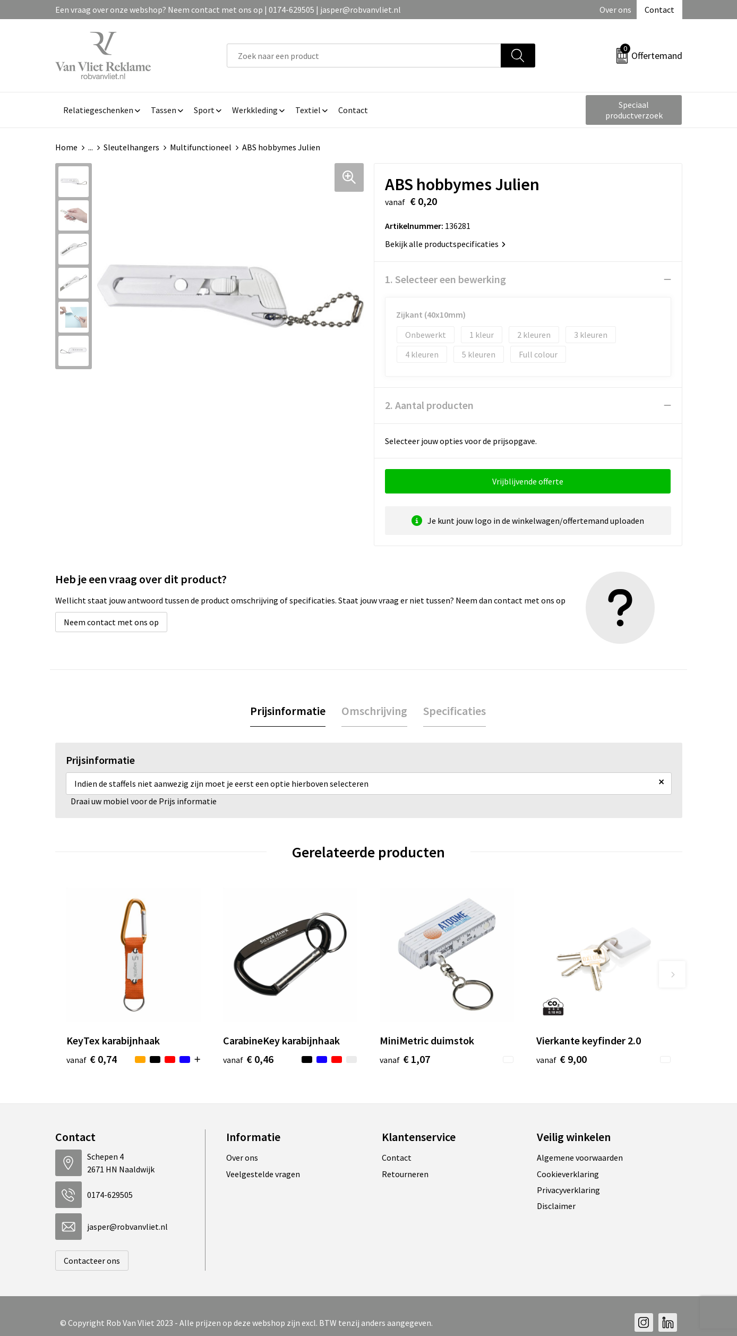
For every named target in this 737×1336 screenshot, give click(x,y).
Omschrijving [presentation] (374, 710)
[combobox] (364, 55)
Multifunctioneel (201, 147)
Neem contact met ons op (111, 622)
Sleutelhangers (131, 147)
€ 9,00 (561, 1059)
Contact (659, 9)
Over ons (615, 9)
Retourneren (405, 1174)
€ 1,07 (405, 1059)
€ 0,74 (91, 1059)
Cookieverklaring (568, 1174)
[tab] (287, 711)
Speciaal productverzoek (634, 110)
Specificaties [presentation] (454, 710)
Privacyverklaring (568, 1190)
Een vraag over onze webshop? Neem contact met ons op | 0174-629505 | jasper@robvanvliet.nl (228, 9)
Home (66, 147)
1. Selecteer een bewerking (445, 279)
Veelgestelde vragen (263, 1174)
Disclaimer (556, 1206)
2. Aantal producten (429, 405)
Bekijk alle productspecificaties (445, 244)
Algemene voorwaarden (580, 1157)
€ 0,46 (248, 1059)
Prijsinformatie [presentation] (287, 710)
